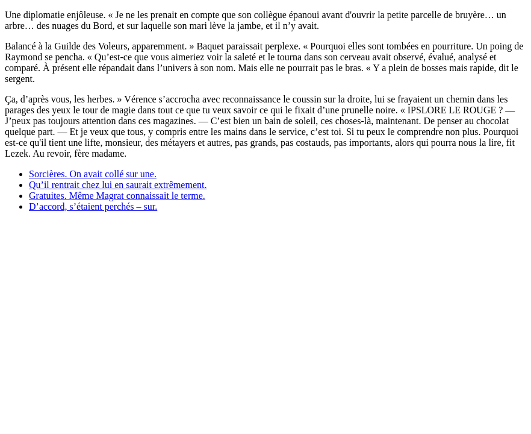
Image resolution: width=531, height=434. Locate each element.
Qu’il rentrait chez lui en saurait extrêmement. (117, 185)
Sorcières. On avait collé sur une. (93, 174)
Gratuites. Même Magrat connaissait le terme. (117, 195)
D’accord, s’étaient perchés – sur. (93, 206)
